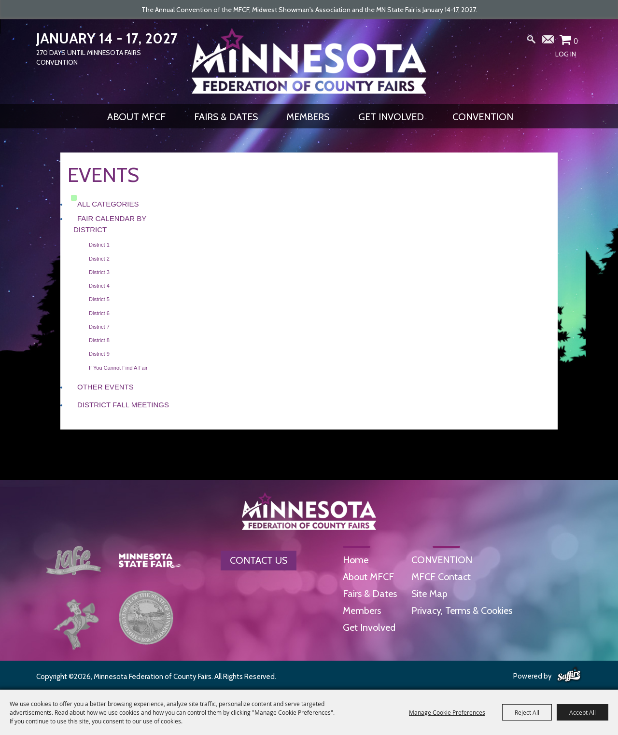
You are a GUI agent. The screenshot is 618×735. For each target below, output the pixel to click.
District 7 (99, 327)
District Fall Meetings (123, 405)
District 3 (99, 272)
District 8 (99, 340)
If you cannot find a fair (118, 368)
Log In (565, 54)
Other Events (105, 387)
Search (531, 41)
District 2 (99, 259)
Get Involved (391, 117)
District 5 (99, 299)
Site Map (429, 593)
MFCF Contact (441, 576)
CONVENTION (482, 117)
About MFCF (136, 117)
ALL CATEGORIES (108, 204)
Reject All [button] (527, 712)
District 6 (99, 313)
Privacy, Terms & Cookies (461, 610)
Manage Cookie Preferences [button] (447, 712)
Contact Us (258, 560)
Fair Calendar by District (109, 224)
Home (355, 560)
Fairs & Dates (226, 117)
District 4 (99, 286)
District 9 (99, 354)
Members (307, 117)
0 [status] (576, 41)
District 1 (99, 245)
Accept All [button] (582, 712)
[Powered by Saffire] (569, 675)
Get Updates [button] (548, 41)
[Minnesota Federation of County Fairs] (309, 61)
